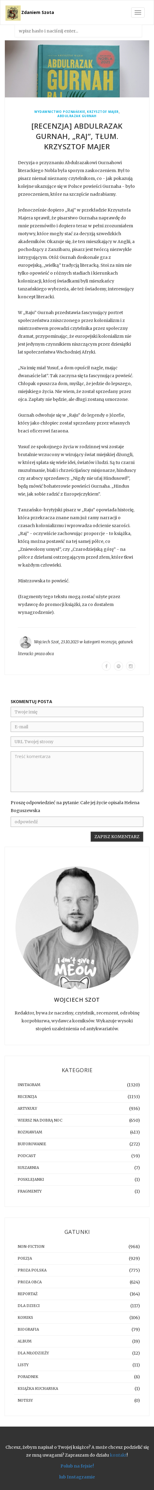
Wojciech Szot (46, 642)
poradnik (28, 1376)
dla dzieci (29, 1305)
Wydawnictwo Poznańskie (59, 111)
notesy (25, 1400)
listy (23, 1365)
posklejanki (31, 1179)
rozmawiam (30, 1132)
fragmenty (30, 1191)
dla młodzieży (33, 1353)
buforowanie (32, 1144)
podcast (27, 1155)
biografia (28, 1329)
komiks (25, 1317)
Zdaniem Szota (37, 12)
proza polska (32, 1270)
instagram (29, 1084)
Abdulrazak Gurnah (77, 116)
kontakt (118, 1455)
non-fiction (31, 1246)
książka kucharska (38, 1388)
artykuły (27, 1108)
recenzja (108, 642)
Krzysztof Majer (103, 111)
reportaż (28, 1294)
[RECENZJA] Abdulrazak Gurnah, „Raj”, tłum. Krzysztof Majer (77, 136)
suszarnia (28, 1167)
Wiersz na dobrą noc (40, 1120)
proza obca (44, 653)
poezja (25, 1258)
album (25, 1341)
